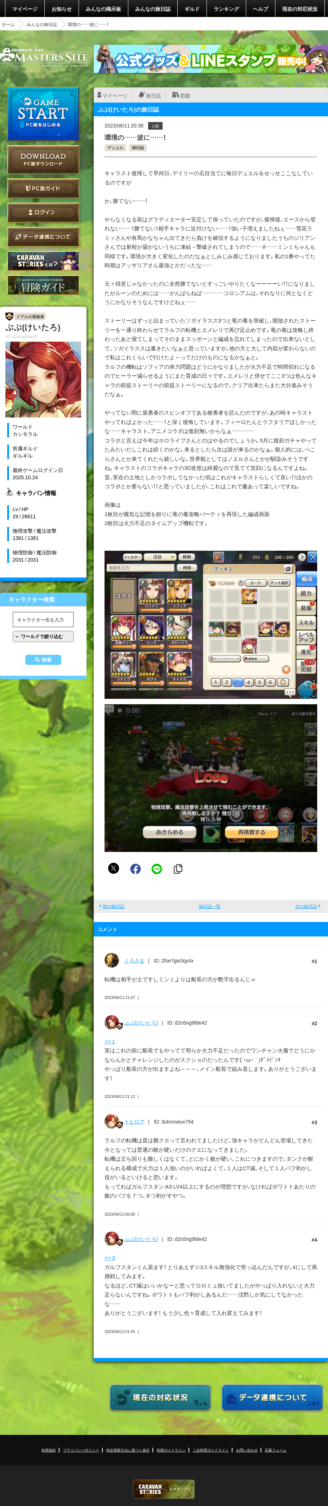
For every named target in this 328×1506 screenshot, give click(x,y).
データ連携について (43, 237)
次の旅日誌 (306, 906)
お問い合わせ (247, 1450)
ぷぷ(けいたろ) (141, 1022)
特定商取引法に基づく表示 (128, 1450)
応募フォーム (276, 1450)
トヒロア (134, 1121)
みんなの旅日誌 (152, 8)
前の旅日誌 (113, 906)
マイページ (24, 8)
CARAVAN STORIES (164, 1489)
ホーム (8, 24)
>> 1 (110, 1041)
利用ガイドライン (171, 1450)
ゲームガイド (43, 285)
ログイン (43, 212)
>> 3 (110, 1258)
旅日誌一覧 (210, 906)
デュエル (115, 147)
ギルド (192, 8)
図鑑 (185, 95)
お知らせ (62, 8)
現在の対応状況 (300, 8)
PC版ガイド (43, 188)
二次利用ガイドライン (211, 1450)
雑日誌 (138, 147)
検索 (46, 659)
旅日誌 (153, 95)
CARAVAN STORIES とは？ (43, 261)
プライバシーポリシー (81, 1450)
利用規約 (48, 1450)
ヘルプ (260, 8)
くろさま (134, 960)
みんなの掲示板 (103, 8)
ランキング (226, 8)
